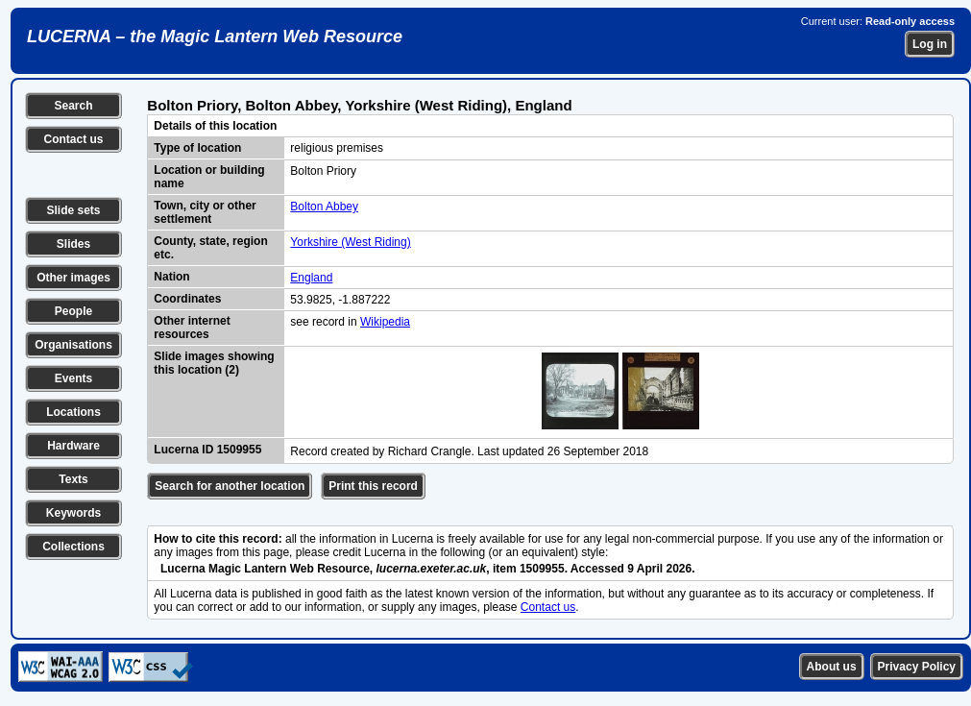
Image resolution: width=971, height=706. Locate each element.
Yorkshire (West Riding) (350, 242)
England (311, 277)
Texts (73, 479)
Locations (73, 412)
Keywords (73, 513)
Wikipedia (385, 322)
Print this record (373, 486)
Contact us (73, 139)
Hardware (73, 445)
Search (73, 105)
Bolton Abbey (324, 206)
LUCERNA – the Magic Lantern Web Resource (214, 36)
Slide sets (73, 210)
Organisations (73, 345)
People (73, 311)
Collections (73, 546)
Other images (73, 277)
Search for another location (229, 486)
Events (73, 378)
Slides (73, 244)
